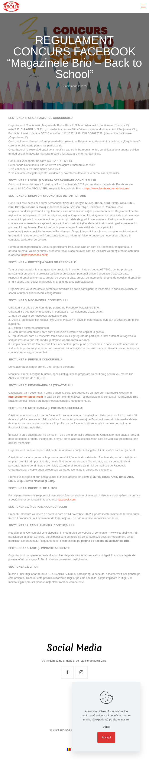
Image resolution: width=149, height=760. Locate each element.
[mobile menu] (143, 6)
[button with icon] (67, 672)
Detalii (106, 726)
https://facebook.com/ (34, 255)
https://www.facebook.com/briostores (106, 188)
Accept (106, 737)
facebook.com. (67, 499)
